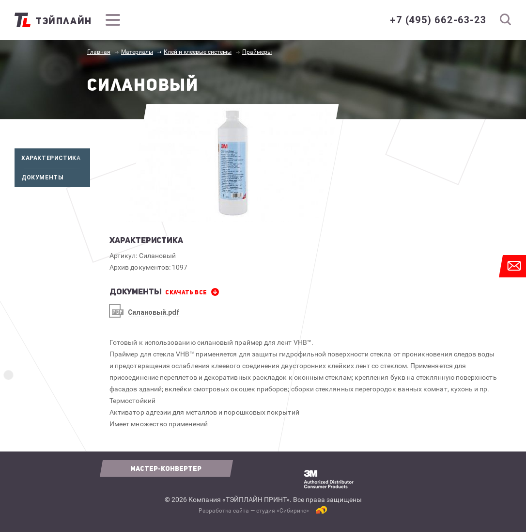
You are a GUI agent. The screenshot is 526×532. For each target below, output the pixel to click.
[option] (232, 163)
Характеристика (55, 158)
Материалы (137, 51)
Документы (55, 177)
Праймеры (257, 51)
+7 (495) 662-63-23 (438, 20)
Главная (98, 51)
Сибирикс (292, 510)
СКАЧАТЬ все (186, 292)
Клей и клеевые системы (198, 51)
